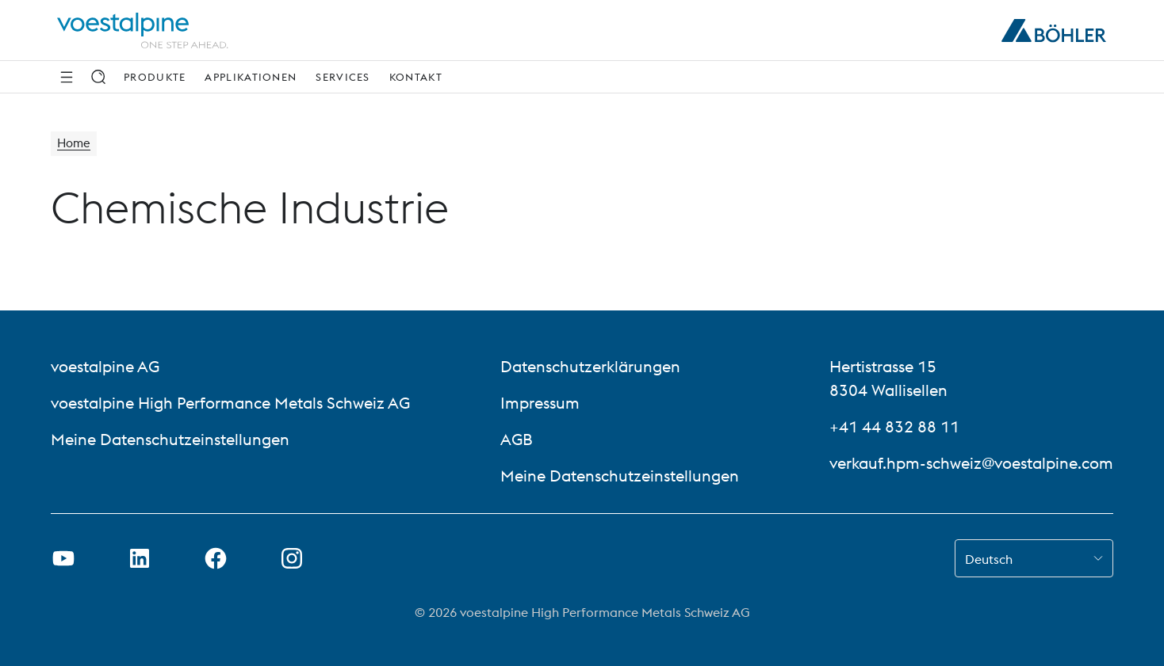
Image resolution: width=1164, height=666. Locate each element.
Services (342, 76)
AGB (516, 439)
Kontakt (415, 76)
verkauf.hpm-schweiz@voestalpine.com (971, 463)
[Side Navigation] (66, 77)
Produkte (155, 76)
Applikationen (251, 76)
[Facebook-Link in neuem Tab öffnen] (215, 558)
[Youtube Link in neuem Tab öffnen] (63, 558)
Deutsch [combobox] (989, 559)
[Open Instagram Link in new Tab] (291, 558)
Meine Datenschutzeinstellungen (170, 439)
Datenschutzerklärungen (590, 366)
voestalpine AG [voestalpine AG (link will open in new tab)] (105, 366)
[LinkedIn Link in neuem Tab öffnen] (139, 558)
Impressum (540, 403)
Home (75, 144)
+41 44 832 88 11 (894, 426)
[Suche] (98, 77)
